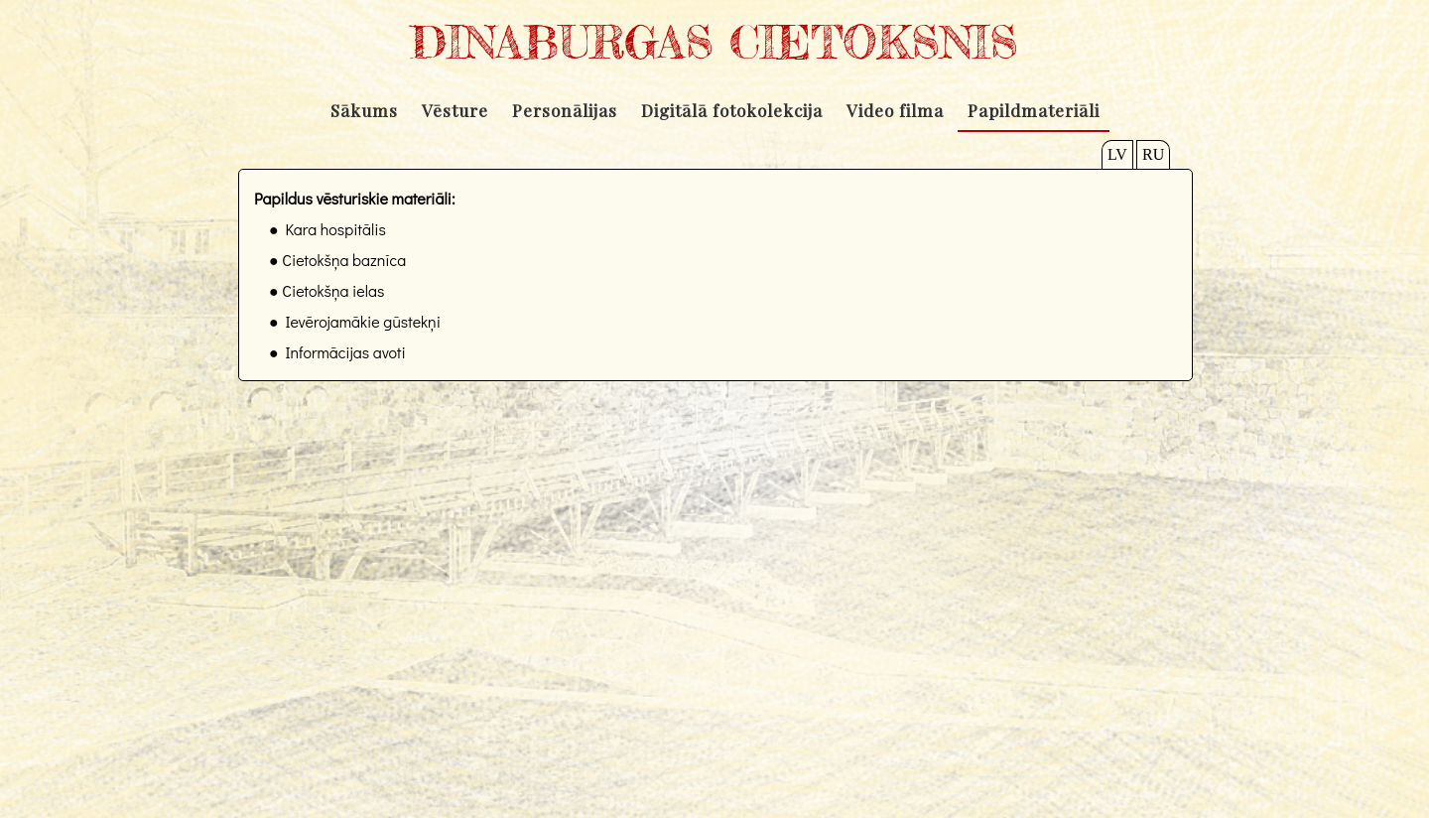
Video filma (895, 110)
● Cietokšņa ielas (326, 290)
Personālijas (564, 110)
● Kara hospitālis (327, 228)
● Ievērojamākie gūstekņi (355, 321)
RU (1153, 154)
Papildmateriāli (1034, 110)
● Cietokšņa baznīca (337, 259)
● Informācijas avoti (337, 351)
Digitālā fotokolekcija (732, 110)
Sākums (364, 110)
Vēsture (455, 110)
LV (1117, 154)
